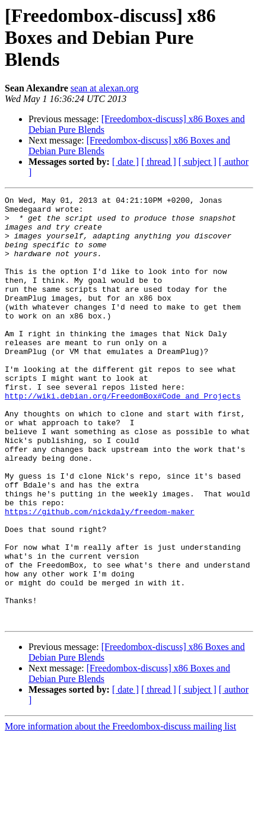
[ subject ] (197, 162)
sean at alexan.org (105, 88)
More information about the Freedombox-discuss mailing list (120, 812)
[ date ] (125, 162)
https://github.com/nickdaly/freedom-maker (100, 575)
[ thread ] (158, 162)
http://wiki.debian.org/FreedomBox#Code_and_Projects (123, 436)
